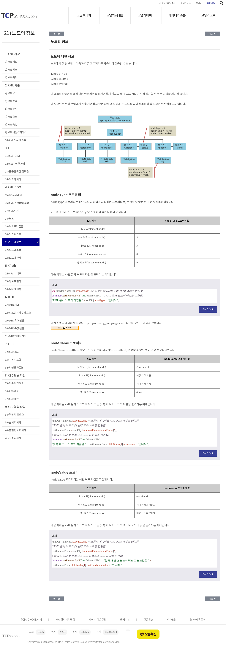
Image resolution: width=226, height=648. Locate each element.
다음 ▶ (212, 34)
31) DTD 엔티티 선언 (15, 336)
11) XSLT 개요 (12, 156)
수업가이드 (186, 3)
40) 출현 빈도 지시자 (15, 430)
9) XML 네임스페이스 (15, 132)
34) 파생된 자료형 (14, 367)
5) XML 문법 (11, 101)
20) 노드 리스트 (13, 234)
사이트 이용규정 (97, 620)
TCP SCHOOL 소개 (166, 3)
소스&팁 (171, 620)
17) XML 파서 (11, 210)
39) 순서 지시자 (13, 422)
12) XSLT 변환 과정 (15, 163)
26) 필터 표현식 (13, 289)
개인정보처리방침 (65, 620)
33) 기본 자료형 (13, 359)
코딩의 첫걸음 (115, 15)
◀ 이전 (56, 34)
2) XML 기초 (11, 69)
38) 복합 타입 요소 (14, 414)
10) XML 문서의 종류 (15, 140)
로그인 (199, 3)
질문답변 (148, 620)
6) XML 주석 (11, 109)
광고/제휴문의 (198, 620)
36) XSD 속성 (11, 391)
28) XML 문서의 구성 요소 (18, 312)
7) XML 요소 (11, 116)
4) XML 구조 (11, 93)
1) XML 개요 (11, 61)
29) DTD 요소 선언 (14, 320)
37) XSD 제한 (11, 399)
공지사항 (125, 620)
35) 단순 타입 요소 (14, 383)
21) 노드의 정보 (13, 242)
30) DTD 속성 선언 (14, 328)
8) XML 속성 (11, 124)
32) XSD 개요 (11, 352)
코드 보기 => (64, 327)
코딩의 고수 (208, 15)
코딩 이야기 (84, 15)
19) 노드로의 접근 (14, 226)
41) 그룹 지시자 (13, 438)
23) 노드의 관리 (13, 257)
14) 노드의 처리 (13, 179)
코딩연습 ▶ (208, 309)
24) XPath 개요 (13, 273)
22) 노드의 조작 (13, 250)
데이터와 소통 (177, 15)
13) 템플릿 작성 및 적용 (17, 171)
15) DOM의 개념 (13, 195)
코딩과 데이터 (146, 15)
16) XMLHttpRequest (17, 203)
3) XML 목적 (11, 77)
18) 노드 (9, 218)
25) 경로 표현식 (13, 281)
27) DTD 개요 (12, 305)
